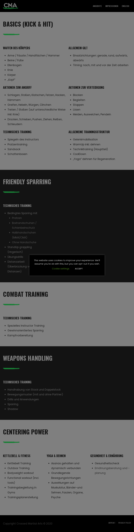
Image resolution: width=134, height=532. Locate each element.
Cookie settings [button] (60, 268)
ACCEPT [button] (79, 268)
